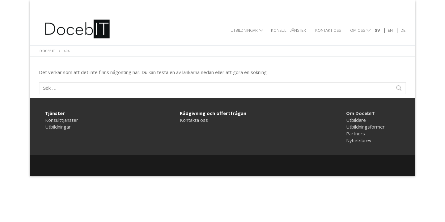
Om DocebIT (360, 113)
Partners (355, 133)
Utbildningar (58, 127)
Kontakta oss (194, 120)
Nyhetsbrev (358, 140)
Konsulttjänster (61, 120)
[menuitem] (377, 30)
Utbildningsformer (365, 127)
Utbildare (356, 120)
